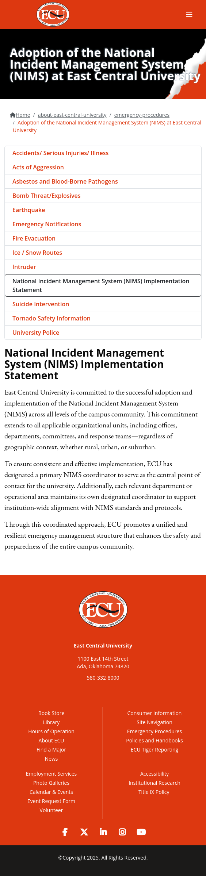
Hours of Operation (51, 731)
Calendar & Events (51, 791)
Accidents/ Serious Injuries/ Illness (60, 153)
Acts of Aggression (38, 167)
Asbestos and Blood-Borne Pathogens (65, 181)
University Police (35, 332)
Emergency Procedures (154, 731)
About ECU (51, 740)
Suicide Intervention (40, 304)
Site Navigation (154, 722)
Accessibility (154, 773)
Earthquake (28, 210)
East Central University (103, 645)
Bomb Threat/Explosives (46, 196)
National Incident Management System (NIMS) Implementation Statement (101, 285)
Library (51, 722)
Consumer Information (154, 713)
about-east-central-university (72, 114)
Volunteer (51, 810)
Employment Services (51, 773)
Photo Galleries (51, 782)
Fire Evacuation (34, 238)
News (51, 758)
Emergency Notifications (46, 224)
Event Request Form (51, 801)
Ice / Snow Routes (37, 253)
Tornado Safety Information (51, 318)
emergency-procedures (141, 114)
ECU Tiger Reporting (154, 749)
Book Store (51, 713)
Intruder (24, 267)
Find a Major (51, 749)
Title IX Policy (154, 791)
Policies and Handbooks (154, 740)
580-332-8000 (103, 677)
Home (23, 114)
